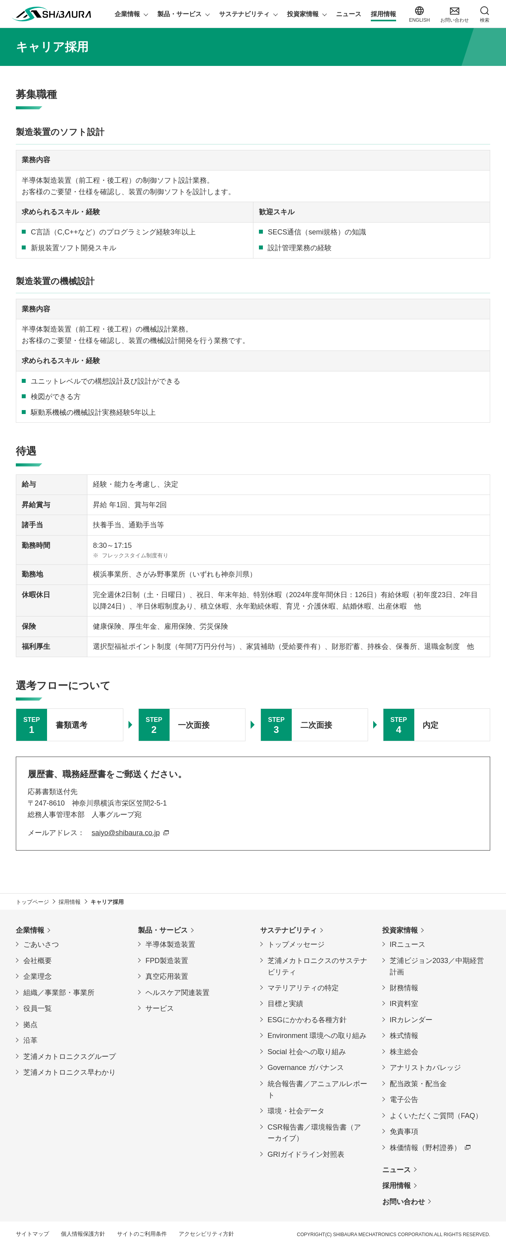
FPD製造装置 (166, 961)
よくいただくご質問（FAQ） (436, 1116)
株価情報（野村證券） (425, 1148)
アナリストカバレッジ (425, 1068)
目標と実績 (285, 1004)
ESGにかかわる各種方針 (307, 1020)
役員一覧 (37, 1008)
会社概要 (37, 961)
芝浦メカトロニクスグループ (69, 1057)
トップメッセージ (296, 944)
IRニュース (407, 944)
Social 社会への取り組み (307, 1052)
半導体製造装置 (170, 944)
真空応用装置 (166, 976)
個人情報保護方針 (83, 1234)
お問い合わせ (403, 1202)
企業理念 (37, 976)
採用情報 (396, 1186)
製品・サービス (163, 930)
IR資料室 (404, 1004)
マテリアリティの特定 (303, 988)
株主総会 (404, 1052)
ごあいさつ (41, 944)
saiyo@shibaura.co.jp (126, 833)
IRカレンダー (411, 1020)
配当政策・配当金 (418, 1084)
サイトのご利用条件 (142, 1234)
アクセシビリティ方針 (206, 1234)
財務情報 (404, 988)
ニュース (396, 1170)
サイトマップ (32, 1234)
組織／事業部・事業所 (58, 993)
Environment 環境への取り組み (317, 1036)
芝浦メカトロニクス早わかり (69, 1072)
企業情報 (30, 930)
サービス (159, 1008)
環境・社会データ (296, 1111)
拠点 (30, 1025)
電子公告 (404, 1100)
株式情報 (404, 1036)
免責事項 (404, 1131)
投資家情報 (400, 930)
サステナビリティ (288, 930)
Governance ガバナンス (306, 1068)
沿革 (30, 1040)
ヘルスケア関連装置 (177, 993)
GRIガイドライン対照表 (306, 1154)
